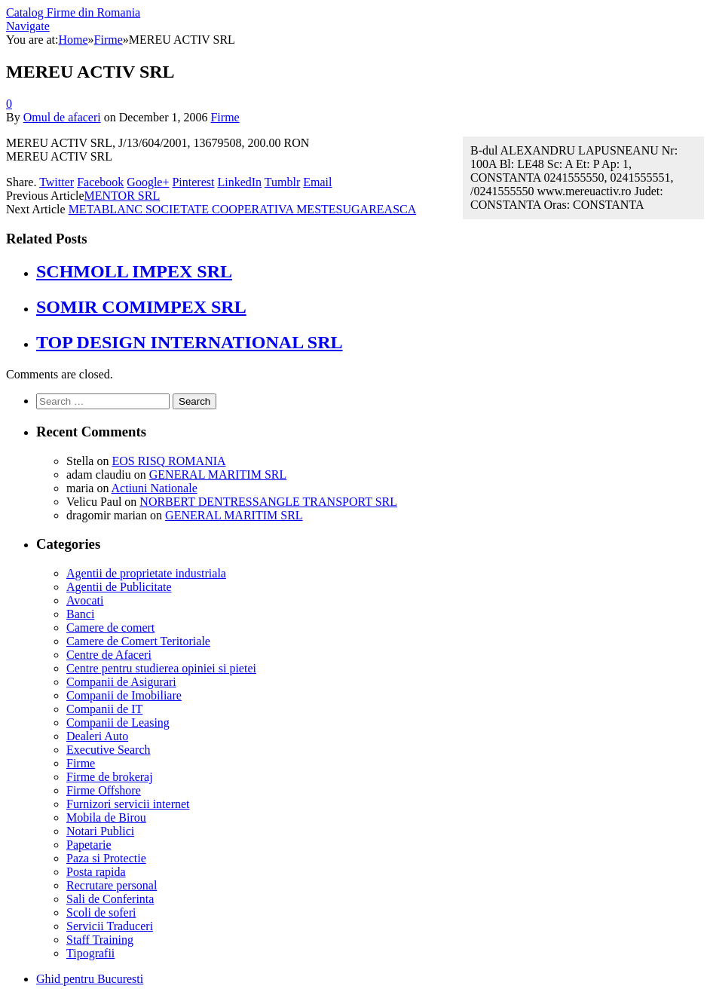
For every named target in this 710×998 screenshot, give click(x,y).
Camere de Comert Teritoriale (138, 641)
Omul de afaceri (62, 117)
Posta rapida (96, 871)
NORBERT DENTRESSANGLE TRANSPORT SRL (268, 501)
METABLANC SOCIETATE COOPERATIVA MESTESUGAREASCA (243, 209)
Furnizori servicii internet (128, 803)
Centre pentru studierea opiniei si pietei (161, 668)
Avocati (84, 600)
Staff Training (99, 939)
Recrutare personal (111, 885)
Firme (224, 117)
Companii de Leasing (118, 722)
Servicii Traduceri (109, 926)
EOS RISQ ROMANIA (168, 461)
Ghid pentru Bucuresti (89, 978)
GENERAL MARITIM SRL (218, 474)
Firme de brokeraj (109, 776)
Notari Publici (100, 831)
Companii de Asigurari (121, 681)
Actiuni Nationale (154, 488)
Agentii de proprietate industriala (146, 573)
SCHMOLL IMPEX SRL (134, 271)
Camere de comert (110, 627)
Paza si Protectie (106, 858)
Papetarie (89, 844)
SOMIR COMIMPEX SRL (141, 307)
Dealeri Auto (97, 736)
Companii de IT (104, 709)
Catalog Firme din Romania (73, 12)
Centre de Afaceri (108, 654)
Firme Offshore (103, 790)
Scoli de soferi (101, 912)
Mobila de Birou (106, 817)
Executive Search (108, 749)
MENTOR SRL (122, 195)
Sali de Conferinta (110, 898)
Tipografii (90, 953)
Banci (80, 614)
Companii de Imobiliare (124, 695)
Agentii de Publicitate (119, 586)
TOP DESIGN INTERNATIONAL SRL (189, 342)
